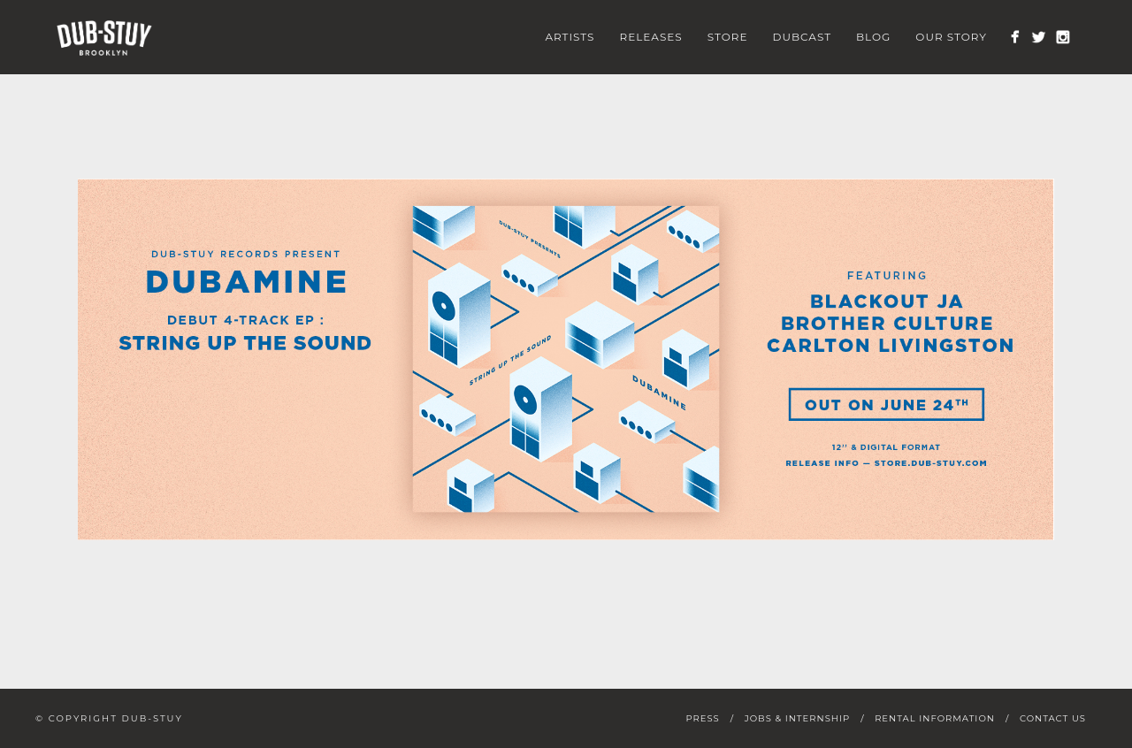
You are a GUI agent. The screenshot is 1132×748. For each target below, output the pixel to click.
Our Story (951, 36)
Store (728, 36)
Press (702, 718)
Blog (873, 36)
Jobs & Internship (797, 718)
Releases (651, 36)
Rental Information (935, 718)
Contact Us (1053, 718)
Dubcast (802, 36)
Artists (569, 36)
